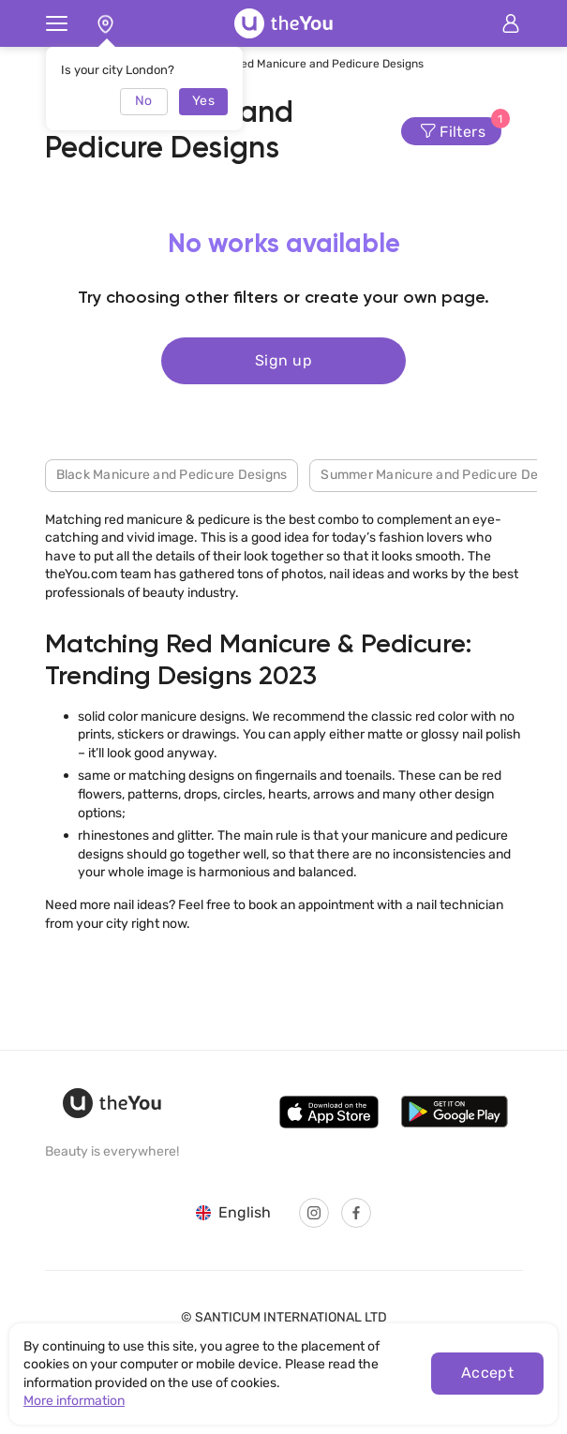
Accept (488, 1373)
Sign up (283, 360)
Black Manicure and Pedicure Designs (172, 475)
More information (74, 1401)
